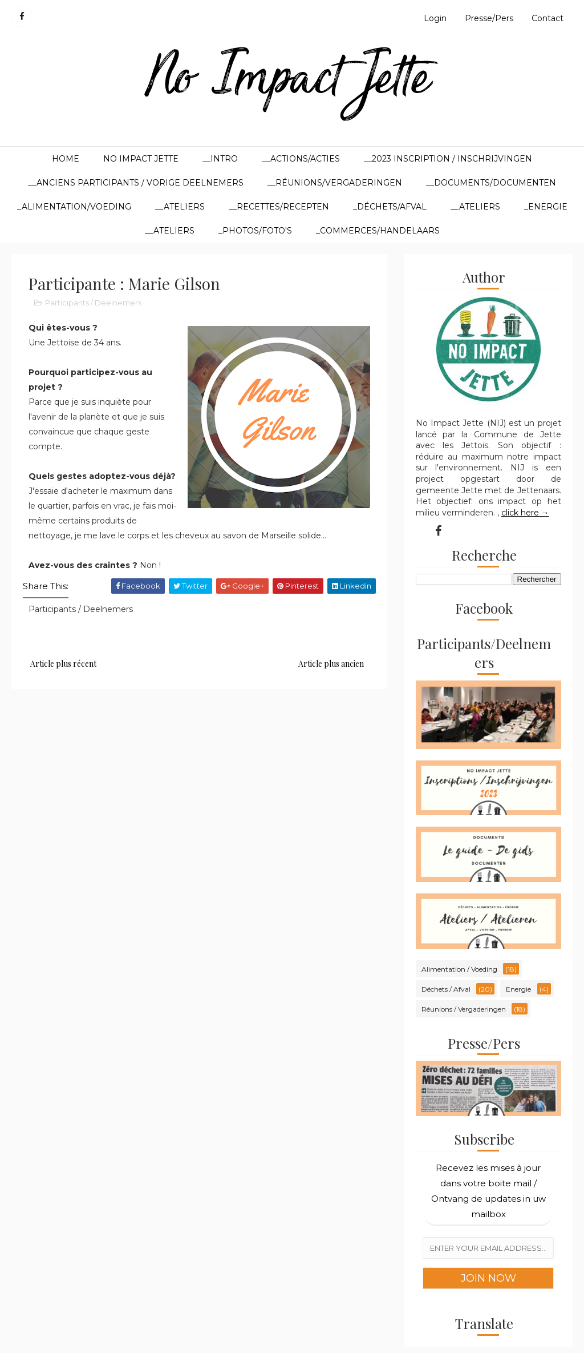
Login (435, 18)
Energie (518, 989)
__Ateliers (180, 207)
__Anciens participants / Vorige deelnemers (136, 183)
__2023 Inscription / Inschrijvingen (448, 159)
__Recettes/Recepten (279, 207)
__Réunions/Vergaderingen (334, 183)
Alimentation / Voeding (459, 969)
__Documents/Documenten (491, 183)
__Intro (220, 159)
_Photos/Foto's (255, 231)
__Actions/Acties (301, 159)
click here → (525, 513)
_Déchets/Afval (390, 207)
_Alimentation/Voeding (74, 207)
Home (65, 159)
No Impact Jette (141, 159)
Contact (547, 18)
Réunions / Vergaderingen (463, 1009)
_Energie (545, 207)
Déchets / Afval (446, 989)
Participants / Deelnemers (93, 302)
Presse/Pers (489, 18)
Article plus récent (63, 663)
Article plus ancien (331, 663)
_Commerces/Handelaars (378, 231)
